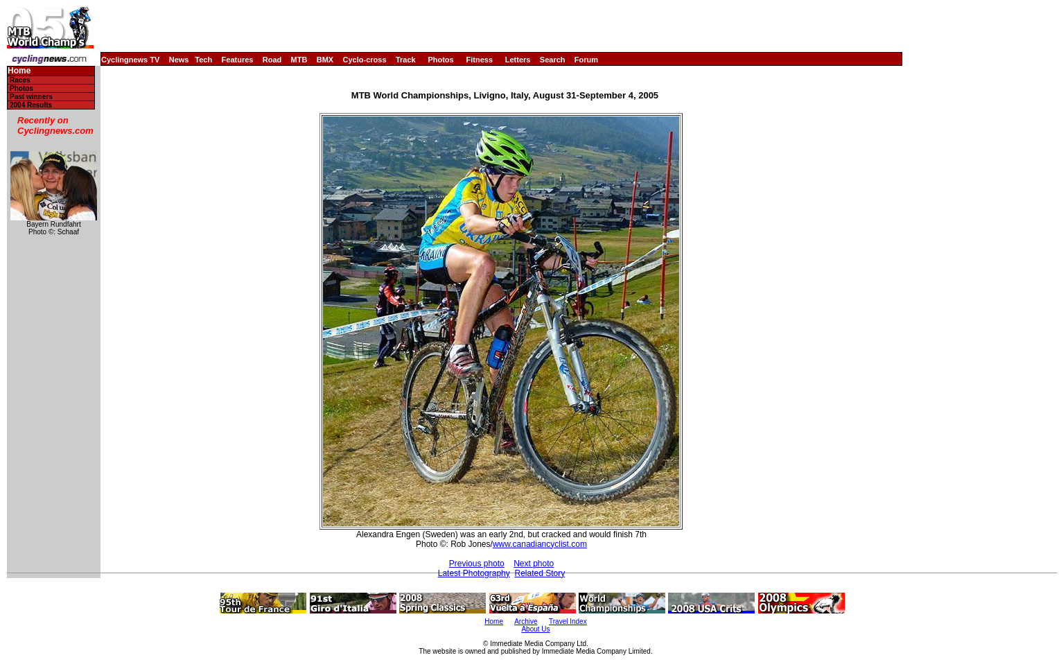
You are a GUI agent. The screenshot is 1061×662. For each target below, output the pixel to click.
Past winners (31, 97)
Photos (440, 59)
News (179, 59)
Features (238, 59)
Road (272, 59)
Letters (518, 59)
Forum (586, 59)
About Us (535, 629)
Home (19, 71)
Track (406, 59)
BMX (325, 59)
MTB (299, 59)
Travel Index (568, 621)
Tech (203, 59)
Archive (525, 621)
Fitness (479, 59)
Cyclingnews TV (130, 59)
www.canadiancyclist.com (540, 544)
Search (552, 59)
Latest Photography (474, 573)
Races (20, 80)
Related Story (539, 573)
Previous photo (477, 563)
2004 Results (31, 105)
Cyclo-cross (365, 59)
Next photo (534, 563)
